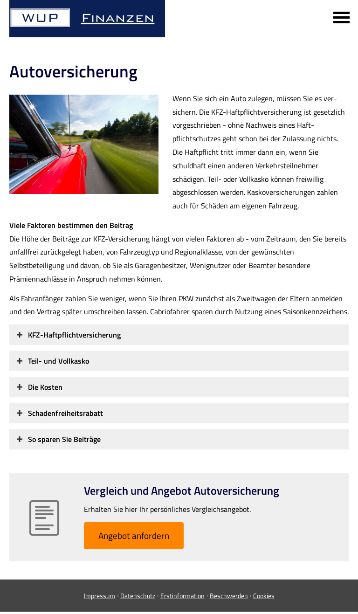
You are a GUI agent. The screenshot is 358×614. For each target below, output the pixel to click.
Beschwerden (229, 595)
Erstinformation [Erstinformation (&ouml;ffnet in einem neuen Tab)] (182, 595)
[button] (74, 334)
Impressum (99, 595)
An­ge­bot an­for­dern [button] (133, 535)
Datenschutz (137, 595)
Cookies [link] (264, 595)
